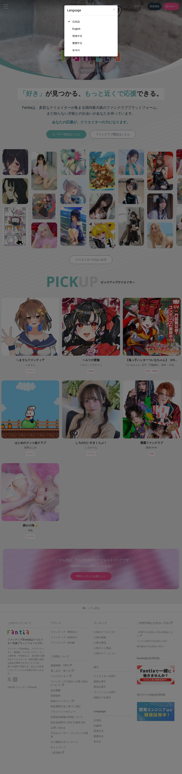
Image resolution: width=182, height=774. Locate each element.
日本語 (76, 21)
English (76, 28)
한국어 (76, 50)
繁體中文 (77, 43)
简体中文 (77, 36)
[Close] (114, 9)
